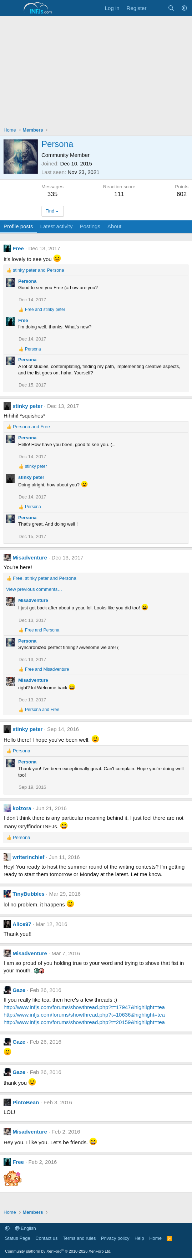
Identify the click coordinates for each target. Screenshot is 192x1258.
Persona (27, 281)
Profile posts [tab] (18, 226)
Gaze (18, 990)
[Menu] (9, 8)
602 (182, 194)
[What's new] (157, 8)
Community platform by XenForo (58, 1251)
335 (52, 194)
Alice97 (21, 924)
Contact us (46, 1238)
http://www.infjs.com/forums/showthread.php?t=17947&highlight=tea (84, 1007)
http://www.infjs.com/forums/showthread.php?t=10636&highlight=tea (84, 1015)
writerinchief (28, 857)
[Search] (171, 8)
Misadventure (29, 557)
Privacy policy (115, 1238)
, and (44, 578)
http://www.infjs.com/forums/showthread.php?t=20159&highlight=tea (84, 1022)
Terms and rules (79, 1238)
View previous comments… (34, 589)
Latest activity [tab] (56, 226)
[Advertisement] (96, 69)
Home (155, 1238)
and (38, 270)
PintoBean (25, 1102)
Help (139, 1238)
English (25, 1228)
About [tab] (114, 226)
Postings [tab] (90, 226)
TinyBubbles (28, 894)
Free (18, 248)
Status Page (17, 1238)
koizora (21, 808)
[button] (184, 8)
